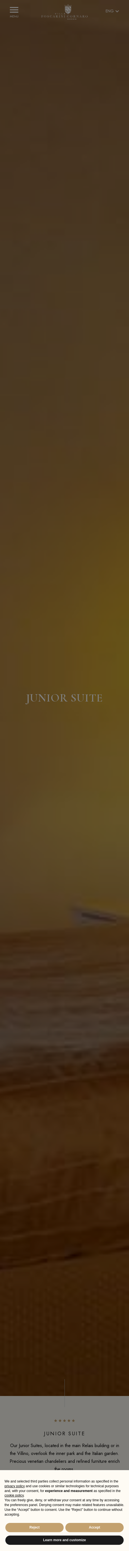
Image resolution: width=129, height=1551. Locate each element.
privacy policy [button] (15, 1486)
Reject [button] (34, 1527)
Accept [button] (94, 1527)
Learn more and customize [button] (64, 1540)
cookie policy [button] (14, 1495)
